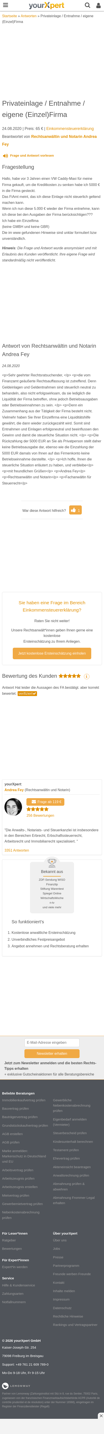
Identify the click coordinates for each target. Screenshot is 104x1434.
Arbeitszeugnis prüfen (18, 1178)
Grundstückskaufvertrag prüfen (25, 1125)
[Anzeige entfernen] (101, 1416)
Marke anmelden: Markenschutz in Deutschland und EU (24, 1156)
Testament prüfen (66, 1150)
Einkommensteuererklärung (70, 128)
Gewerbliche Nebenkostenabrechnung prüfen (72, 1105)
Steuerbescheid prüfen (70, 1133)
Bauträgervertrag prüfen (19, 1117)
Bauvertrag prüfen (15, 1108)
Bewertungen (12, 1248)
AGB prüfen (10, 1142)
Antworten (29, 16)
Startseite (9, 16)
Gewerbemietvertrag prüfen (22, 1204)
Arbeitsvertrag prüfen (17, 1170)
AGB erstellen (12, 1134)
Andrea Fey (14, 790)
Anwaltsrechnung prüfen (71, 1175)
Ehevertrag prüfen (66, 1158)
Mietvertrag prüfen (15, 1195)
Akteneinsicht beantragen (72, 1167)
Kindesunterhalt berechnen (73, 1141)
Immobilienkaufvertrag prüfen (23, 1100)
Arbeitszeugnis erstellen (19, 1187)
